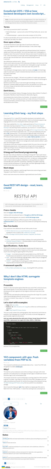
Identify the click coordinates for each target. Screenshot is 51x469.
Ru (26, 403)
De (41, 403)
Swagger (8, 254)
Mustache (19, 306)
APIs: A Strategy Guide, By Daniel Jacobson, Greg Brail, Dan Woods (23, 234)
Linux (36, 5)
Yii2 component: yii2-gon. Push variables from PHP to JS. (21, 358)
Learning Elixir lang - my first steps (23, 113)
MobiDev (6, 428)
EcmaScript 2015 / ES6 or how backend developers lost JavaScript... (24, 12)
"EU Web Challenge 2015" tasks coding (14, 383)
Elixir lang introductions (37, 130)
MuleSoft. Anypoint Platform (13, 241)
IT (40, 5)
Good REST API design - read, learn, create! (23, 186)
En (11, 403)
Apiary (8, 239)
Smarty (24, 310)
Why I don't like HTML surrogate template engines (22, 277)
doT (23, 306)
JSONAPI (8, 261)
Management (30, 5)
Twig (10, 310)
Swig (26, 306)
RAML (7, 257)
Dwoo (19, 310)
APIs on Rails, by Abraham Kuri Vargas (16, 268)
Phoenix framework (39, 124)
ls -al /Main (10, 1)
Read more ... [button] (43, 106)
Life (44, 5)
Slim (13, 305)
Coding (23, 5)
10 (22, 398)
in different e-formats (29, 232)
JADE (15, 306)
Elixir (13, 118)
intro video (20, 124)
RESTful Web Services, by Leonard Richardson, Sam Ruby (21, 231)
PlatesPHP (15, 310)
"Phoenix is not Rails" (26, 126)
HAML (16, 305)
